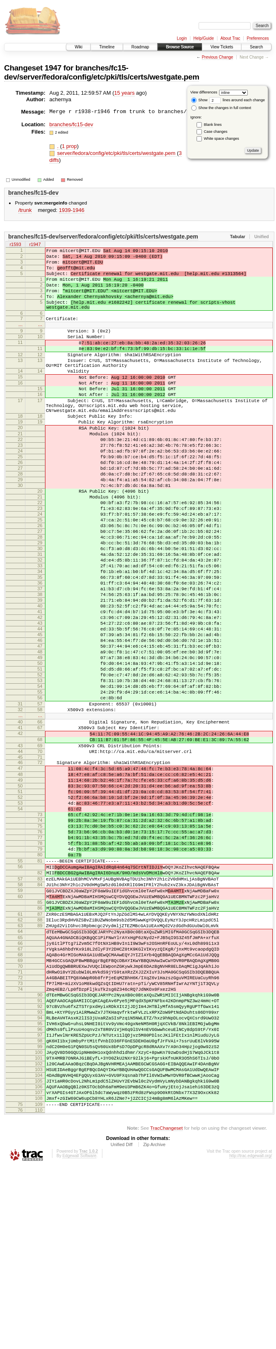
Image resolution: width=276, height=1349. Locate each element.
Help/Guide (203, 38)
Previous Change (217, 57)
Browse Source (180, 47)
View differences (203, 92)
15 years (124, 93)
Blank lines (213, 125)
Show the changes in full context (221, 108)
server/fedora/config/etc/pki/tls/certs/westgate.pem (117, 153)
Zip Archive (154, 1326)
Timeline (106, 47)
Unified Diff (122, 1326)
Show (199, 100)
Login (182, 38)
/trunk (25, 210)
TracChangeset (166, 1310)
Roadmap (140, 47)
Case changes (216, 132)
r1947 (35, 245)
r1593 (15, 245)
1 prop (69, 146)
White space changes (221, 138)
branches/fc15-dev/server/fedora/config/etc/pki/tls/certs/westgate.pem (101, 72)
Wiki (78, 47)
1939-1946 (71, 210)
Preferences (258, 38)
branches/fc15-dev (71, 124)
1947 (53, 68)
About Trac (230, 38)
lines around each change (237, 100)
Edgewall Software (79, 1337)
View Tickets (221, 47)
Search (256, 47)
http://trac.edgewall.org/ (250, 1337)
